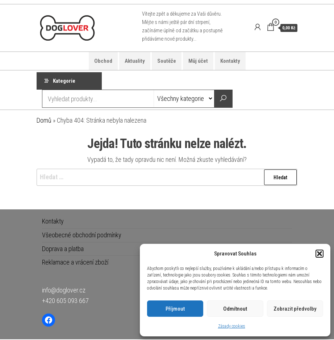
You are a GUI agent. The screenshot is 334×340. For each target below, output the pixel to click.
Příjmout (175, 309)
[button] (319, 253)
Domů (44, 121)
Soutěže (166, 61)
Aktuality (135, 61)
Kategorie (64, 81)
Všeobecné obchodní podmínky (81, 235)
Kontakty (230, 61)
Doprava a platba (63, 249)
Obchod (103, 61)
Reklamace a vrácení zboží (75, 263)
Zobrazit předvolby (295, 309)
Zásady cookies (231, 326)
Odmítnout (235, 309)
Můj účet (198, 61)
